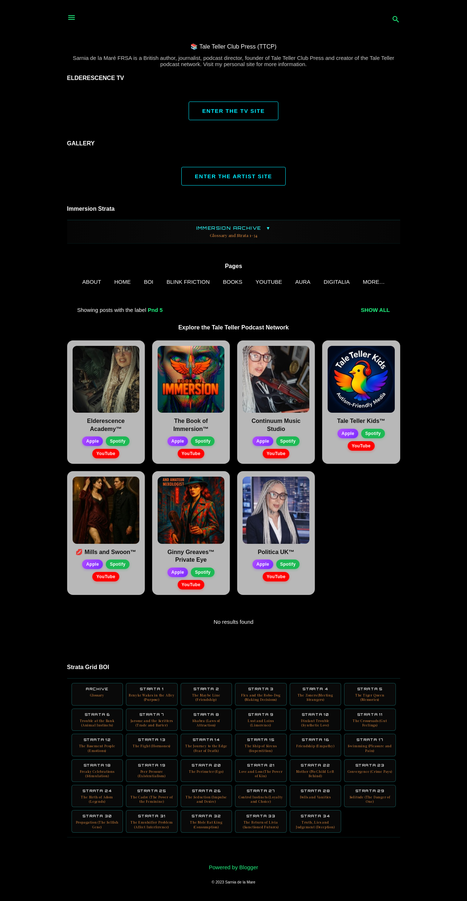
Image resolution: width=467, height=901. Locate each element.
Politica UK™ (276, 553)
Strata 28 (315, 802)
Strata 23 (370, 778)
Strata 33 (260, 832)
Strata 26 (206, 805)
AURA (293, 282)
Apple (92, 442)
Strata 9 (260, 723)
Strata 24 (97, 805)
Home (113, 282)
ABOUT (82, 282)
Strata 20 (206, 775)
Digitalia (327, 282)
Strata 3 (260, 696)
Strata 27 (260, 805)
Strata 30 (97, 832)
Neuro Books (374, 282)
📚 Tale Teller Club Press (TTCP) (233, 46)
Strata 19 (151, 778)
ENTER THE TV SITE (233, 111)
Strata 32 (206, 832)
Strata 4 (315, 696)
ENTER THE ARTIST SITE (233, 176)
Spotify (118, 442)
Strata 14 (206, 751)
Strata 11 (370, 723)
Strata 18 (97, 778)
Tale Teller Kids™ (361, 422)
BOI (139, 282)
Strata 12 (97, 751)
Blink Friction (178, 282)
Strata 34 (315, 832)
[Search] (395, 20)
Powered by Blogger (233, 867)
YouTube (259, 282)
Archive (97, 694)
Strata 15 (260, 751)
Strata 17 (370, 751)
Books (223, 282)
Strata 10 (315, 723)
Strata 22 (315, 778)
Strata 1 (151, 696)
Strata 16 (315, 748)
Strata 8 (206, 723)
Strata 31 (151, 832)
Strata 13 (151, 748)
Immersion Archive (233, 231)
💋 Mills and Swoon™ (106, 553)
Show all (375, 311)
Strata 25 (151, 805)
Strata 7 (151, 723)
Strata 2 (206, 696)
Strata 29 (370, 805)
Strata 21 (260, 778)
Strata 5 (370, 696)
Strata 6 (97, 723)
